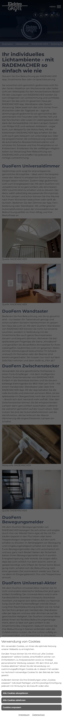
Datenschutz (38, 714)
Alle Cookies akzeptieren (15, 693)
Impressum (24, 714)
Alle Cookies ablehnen (14, 700)
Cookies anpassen (12, 707)
